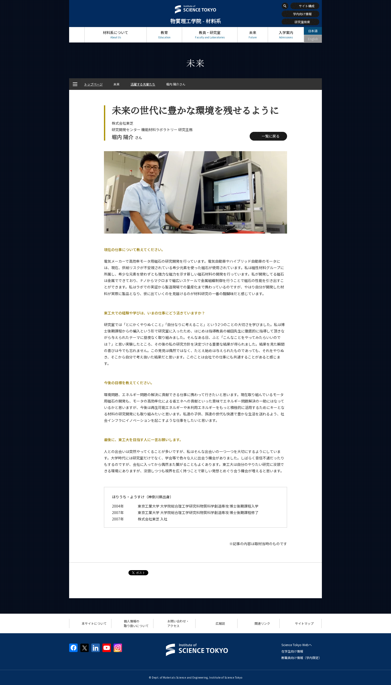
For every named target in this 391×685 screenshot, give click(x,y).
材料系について (115, 34)
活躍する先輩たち (143, 84)
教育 (164, 34)
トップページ (76, 34)
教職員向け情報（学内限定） (301, 657)
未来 (253, 34)
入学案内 (286, 34)
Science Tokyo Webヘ (296, 645)
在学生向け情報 (292, 651)
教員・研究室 (209, 34)
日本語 (312, 31)
